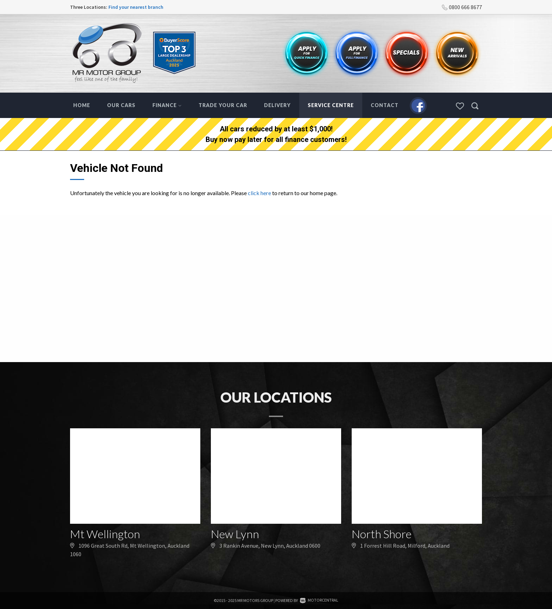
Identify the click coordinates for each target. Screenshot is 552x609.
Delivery (277, 105)
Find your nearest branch (135, 7)
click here (259, 192)
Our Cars (121, 105)
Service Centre (331, 105)
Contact (385, 105)
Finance (167, 105)
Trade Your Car (223, 105)
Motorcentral (319, 600)
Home (81, 105)
